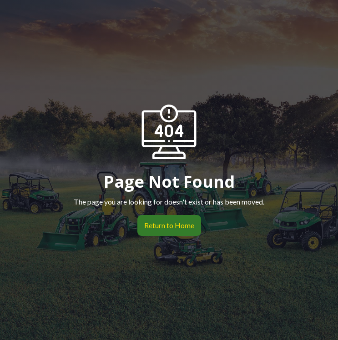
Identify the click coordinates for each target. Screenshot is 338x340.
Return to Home (165, 225)
